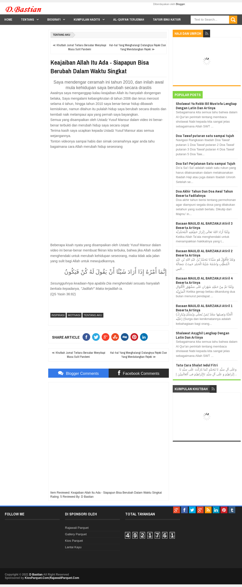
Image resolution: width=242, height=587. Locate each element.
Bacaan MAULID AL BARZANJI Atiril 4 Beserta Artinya (204, 280)
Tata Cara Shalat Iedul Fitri (197, 365)
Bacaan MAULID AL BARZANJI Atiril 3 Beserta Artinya (204, 225)
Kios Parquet (74, 540)
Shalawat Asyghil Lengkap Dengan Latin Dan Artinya (202, 335)
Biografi (53, 19)
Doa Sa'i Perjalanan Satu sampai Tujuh (205, 163)
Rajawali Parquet (77, 528)
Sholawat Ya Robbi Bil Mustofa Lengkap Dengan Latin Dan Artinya (206, 105)
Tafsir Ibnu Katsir (167, 19)
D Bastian (35, 574)
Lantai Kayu (73, 547)
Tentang (27, 19)
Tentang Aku (61, 35)
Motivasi (74, 315)
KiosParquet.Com (37, 578)
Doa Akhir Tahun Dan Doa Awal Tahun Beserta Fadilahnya (204, 193)
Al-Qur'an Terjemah (128, 19)
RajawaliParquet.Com (64, 578)
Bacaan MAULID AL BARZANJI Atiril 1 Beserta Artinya (204, 308)
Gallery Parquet (76, 534)
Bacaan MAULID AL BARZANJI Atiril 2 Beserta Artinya (204, 253)
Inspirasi (58, 315)
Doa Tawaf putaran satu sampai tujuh (205, 135)
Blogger (180, 4)
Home (8, 19)
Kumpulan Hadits (87, 19)
